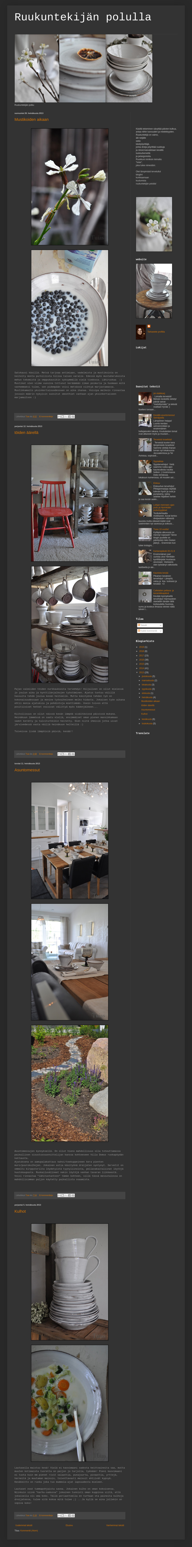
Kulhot (20, 1211)
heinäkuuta (147, 697)
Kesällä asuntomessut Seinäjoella (164, 416)
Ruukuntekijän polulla (82, 17)
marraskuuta (148, 680)
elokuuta (146, 693)
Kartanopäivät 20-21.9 (164, 551)
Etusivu (69, 1525)
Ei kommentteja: (46, 416)
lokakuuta (147, 684)
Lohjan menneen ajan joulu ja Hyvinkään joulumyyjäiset (163, 507)
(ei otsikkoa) (159, 393)
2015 (142, 664)
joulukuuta (147, 676)
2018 (142, 651)
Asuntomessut (27, 770)
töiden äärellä (26, 432)
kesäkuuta (147, 719)
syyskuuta (147, 689)
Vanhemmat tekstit (115, 1525)
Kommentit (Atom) (29, 1530)
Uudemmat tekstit (23, 1525)
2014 (142, 668)
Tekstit (142, 625)
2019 (142, 647)
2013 (142, 672)
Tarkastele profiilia (156, 332)
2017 (142, 655)
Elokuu (156, 483)
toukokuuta (147, 723)
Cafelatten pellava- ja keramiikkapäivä (163, 591)
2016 (142, 659)
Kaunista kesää (160, 573)
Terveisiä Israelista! (162, 439)
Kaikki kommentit (147, 631)
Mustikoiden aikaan (31, 119)
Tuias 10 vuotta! (161, 529)
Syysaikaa (158, 461)
